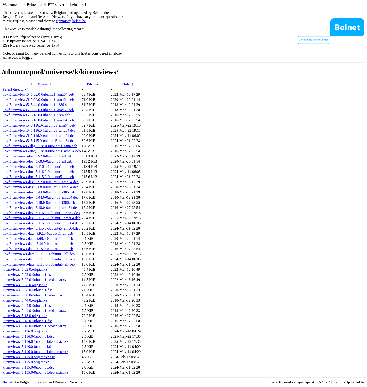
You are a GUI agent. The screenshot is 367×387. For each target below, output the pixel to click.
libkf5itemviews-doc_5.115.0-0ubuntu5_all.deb (38, 177)
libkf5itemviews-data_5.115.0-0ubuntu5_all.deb (39, 264)
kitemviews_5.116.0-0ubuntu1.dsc (28, 347)
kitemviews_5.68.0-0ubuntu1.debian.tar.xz (34, 295)
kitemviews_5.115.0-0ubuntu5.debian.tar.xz (35, 372)
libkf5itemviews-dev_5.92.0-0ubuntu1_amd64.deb (41, 182)
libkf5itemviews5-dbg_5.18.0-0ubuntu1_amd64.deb (42, 151)
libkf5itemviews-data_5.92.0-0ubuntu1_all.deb (38, 233)
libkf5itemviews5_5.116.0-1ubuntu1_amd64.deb (39, 130)
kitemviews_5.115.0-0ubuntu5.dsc (28, 367)
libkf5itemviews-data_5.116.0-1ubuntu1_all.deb (39, 254)
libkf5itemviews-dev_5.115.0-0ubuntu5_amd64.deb (41, 228)
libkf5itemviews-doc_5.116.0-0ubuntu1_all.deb (38, 172)
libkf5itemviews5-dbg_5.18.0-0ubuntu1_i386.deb (40, 146)
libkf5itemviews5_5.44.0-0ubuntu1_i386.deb (36, 105)
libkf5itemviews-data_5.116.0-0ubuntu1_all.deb (39, 259)
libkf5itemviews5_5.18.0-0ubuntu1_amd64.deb (38, 120)
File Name (39, 84)
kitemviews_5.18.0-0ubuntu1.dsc (27, 321)
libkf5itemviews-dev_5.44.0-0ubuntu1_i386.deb (39, 192)
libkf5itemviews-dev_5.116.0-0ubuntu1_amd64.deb (41, 223)
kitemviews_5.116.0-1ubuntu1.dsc (28, 336)
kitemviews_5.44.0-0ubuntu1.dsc (27, 305)
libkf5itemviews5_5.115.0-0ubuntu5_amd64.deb (39, 141)
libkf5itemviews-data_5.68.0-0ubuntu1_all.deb (38, 239)
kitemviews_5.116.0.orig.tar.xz (26, 331)
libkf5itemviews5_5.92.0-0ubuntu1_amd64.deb (38, 94)
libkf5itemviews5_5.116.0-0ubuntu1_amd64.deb (39, 136)
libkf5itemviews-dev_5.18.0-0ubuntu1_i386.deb (39, 202)
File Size (93, 84)
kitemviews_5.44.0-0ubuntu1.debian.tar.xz (34, 311)
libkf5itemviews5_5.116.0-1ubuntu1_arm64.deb (39, 125)
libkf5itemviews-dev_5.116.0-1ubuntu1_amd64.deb (41, 218)
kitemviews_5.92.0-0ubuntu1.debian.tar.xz (34, 280)
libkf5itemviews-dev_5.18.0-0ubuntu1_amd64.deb (41, 208)
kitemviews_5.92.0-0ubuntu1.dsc (27, 275)
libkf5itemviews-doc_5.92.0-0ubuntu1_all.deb (37, 156)
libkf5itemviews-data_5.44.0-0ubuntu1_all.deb (38, 244)
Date (126, 84)
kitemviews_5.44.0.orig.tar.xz (25, 300)
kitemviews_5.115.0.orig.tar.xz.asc (29, 357)
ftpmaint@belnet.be (71, 21)
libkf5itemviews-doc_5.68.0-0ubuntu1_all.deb (37, 161)
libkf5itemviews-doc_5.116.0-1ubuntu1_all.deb (38, 166)
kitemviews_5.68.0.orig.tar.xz (25, 285)
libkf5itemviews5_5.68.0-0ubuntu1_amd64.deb (38, 100)
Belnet (7, 382)
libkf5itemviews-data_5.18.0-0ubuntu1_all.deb (38, 249)
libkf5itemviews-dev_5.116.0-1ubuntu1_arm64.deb (41, 213)
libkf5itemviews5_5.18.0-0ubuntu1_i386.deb (36, 115)
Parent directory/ (15, 89)
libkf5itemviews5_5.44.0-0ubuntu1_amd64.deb (38, 110)
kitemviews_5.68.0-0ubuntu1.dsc (27, 290)
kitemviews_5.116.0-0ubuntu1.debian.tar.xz (35, 352)
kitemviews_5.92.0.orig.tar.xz (25, 269)
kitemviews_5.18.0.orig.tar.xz (25, 316)
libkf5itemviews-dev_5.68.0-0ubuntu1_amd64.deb (41, 187)
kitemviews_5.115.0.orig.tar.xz (26, 362)
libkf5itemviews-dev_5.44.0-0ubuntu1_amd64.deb (41, 197)
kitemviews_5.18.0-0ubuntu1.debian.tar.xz (34, 326)
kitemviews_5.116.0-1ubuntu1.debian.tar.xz (35, 341)
